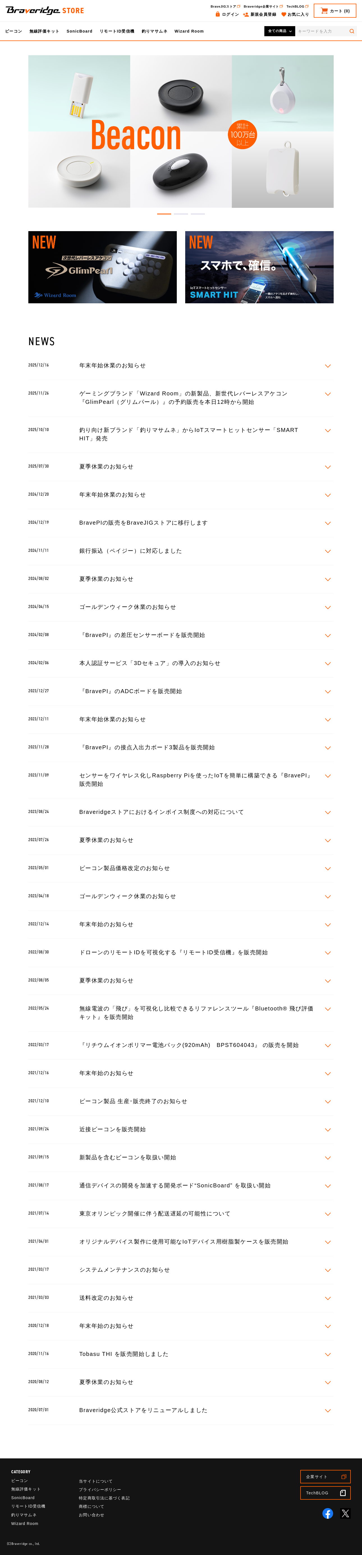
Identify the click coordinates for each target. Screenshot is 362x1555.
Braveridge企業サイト (261, 6)
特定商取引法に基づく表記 (104, 1498)
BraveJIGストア (223, 6)
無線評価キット (44, 31)
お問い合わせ (91, 1515)
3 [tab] (198, 214)
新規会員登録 (263, 14)
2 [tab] (181, 214)
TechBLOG (295, 6)
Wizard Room (189, 31)
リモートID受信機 (117, 31)
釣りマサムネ (155, 31)
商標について (91, 1506)
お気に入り (298, 14)
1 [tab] (164, 214)
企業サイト (317, 1476)
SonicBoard (80, 31)
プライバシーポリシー (100, 1489)
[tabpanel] (181, 131)
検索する (352, 31)
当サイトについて (96, 1481)
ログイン (230, 14)
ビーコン (13, 31)
